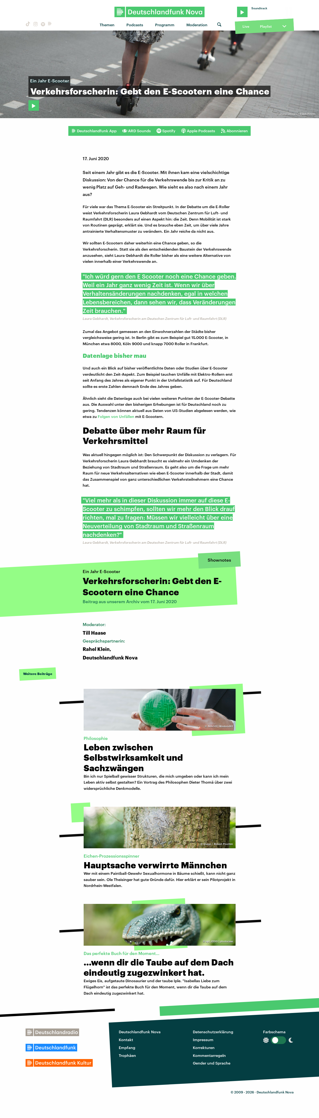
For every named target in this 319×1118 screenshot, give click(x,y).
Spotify (166, 130)
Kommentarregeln (209, 1055)
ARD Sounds (136, 130)
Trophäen (127, 1055)
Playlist (266, 26)
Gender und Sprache (211, 1063)
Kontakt (126, 1039)
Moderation (196, 24)
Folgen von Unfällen (116, 416)
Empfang (127, 1047)
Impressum (203, 1039)
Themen (107, 24)
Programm (164, 24)
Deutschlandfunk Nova (140, 1031)
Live (246, 26)
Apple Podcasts (198, 130)
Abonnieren (234, 130)
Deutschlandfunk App (94, 130)
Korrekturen (204, 1047)
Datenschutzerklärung (213, 1031)
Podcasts (134, 24)
